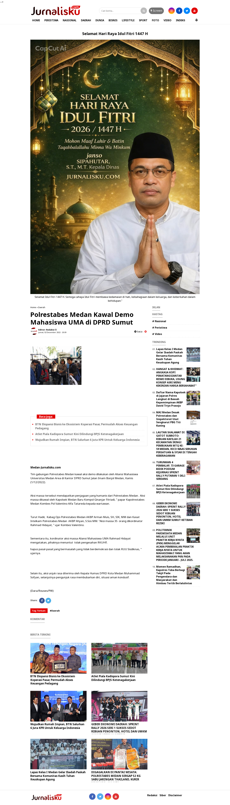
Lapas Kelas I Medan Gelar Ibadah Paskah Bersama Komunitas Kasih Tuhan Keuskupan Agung (58, 775)
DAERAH (86, 20)
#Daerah (55, 610)
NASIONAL (70, 20)
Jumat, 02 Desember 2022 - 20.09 (52, 332)
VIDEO (167, 20)
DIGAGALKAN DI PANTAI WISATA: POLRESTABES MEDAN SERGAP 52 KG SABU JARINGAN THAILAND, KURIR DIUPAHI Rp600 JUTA (116, 777)
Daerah (41, 307)
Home (33, 307)
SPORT (143, 20)
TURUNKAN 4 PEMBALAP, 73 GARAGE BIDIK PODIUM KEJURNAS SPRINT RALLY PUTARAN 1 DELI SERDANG (170, 470)
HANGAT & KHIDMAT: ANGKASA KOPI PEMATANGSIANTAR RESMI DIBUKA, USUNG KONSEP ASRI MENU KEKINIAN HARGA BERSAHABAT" (176, 377)
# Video (157, 334)
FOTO (155, 20)
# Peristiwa (159, 327)
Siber (163, 795)
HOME (36, 20)
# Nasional (159, 321)
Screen (156, 10)
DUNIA (100, 20)
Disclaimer (175, 795)
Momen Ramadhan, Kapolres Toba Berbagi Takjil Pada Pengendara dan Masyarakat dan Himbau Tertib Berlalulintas (174, 575)
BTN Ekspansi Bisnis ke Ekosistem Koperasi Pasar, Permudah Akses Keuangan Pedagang (52, 679)
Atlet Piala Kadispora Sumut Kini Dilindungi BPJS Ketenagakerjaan (79, 434)
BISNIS (113, 20)
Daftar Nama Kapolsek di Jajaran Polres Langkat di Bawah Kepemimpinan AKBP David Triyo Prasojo (171, 399)
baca (138, 331)
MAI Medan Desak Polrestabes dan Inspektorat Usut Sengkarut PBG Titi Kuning (168, 419)
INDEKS (180, 20)
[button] (196, 18)
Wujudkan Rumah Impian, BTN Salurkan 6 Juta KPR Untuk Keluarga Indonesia (87, 440)
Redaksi (152, 795)
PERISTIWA (51, 20)
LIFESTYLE (128, 20)
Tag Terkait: (39, 610)
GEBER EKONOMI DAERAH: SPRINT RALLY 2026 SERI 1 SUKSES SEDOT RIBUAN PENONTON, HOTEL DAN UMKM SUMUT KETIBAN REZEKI (119, 729)
